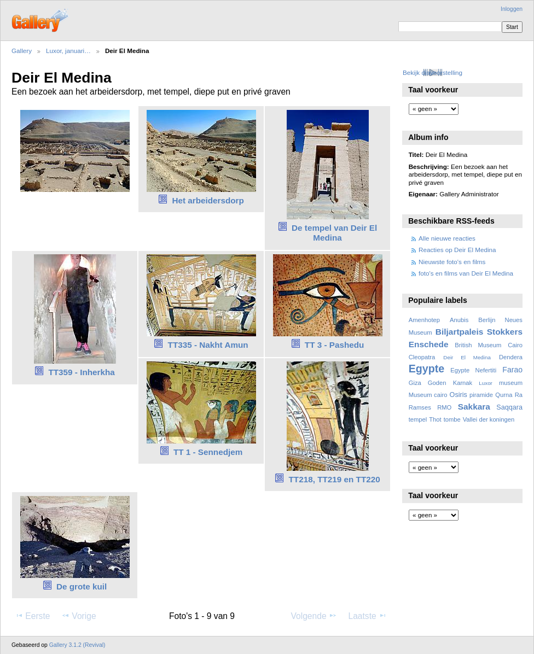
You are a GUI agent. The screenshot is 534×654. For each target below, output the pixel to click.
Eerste (32, 616)
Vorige (78, 616)
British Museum (478, 345)
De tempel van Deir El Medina (334, 233)
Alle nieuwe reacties (447, 238)
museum (511, 382)
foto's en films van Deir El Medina (466, 273)
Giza (415, 382)
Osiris (458, 395)
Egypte (426, 369)
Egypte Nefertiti (473, 370)
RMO (444, 407)
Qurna (503, 395)
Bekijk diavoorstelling (432, 72)
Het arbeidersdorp (208, 200)
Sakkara (474, 406)
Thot (435, 419)
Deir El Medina (467, 357)
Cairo (515, 345)
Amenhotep (424, 320)
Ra (519, 395)
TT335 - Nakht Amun (208, 344)
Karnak (463, 382)
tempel (418, 419)
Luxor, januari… (68, 50)
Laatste (367, 616)
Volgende (314, 616)
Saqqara (509, 407)
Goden (437, 382)
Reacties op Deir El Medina (457, 249)
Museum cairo (428, 395)
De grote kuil (81, 586)
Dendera (511, 357)
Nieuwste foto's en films (452, 261)
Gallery (21, 50)
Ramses (420, 407)
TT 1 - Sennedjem (207, 452)
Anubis (459, 320)
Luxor (485, 383)
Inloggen (512, 9)
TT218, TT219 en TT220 (334, 479)
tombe (452, 419)
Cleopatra (422, 357)
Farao (512, 369)
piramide (481, 395)
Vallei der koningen (489, 419)
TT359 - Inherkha (81, 372)
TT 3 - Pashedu (334, 344)
